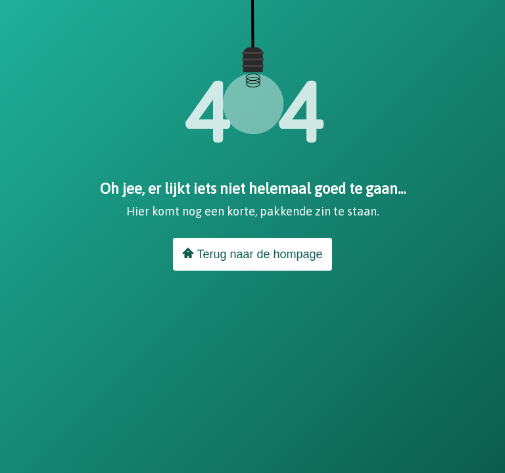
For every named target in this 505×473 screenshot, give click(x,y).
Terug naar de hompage (252, 254)
